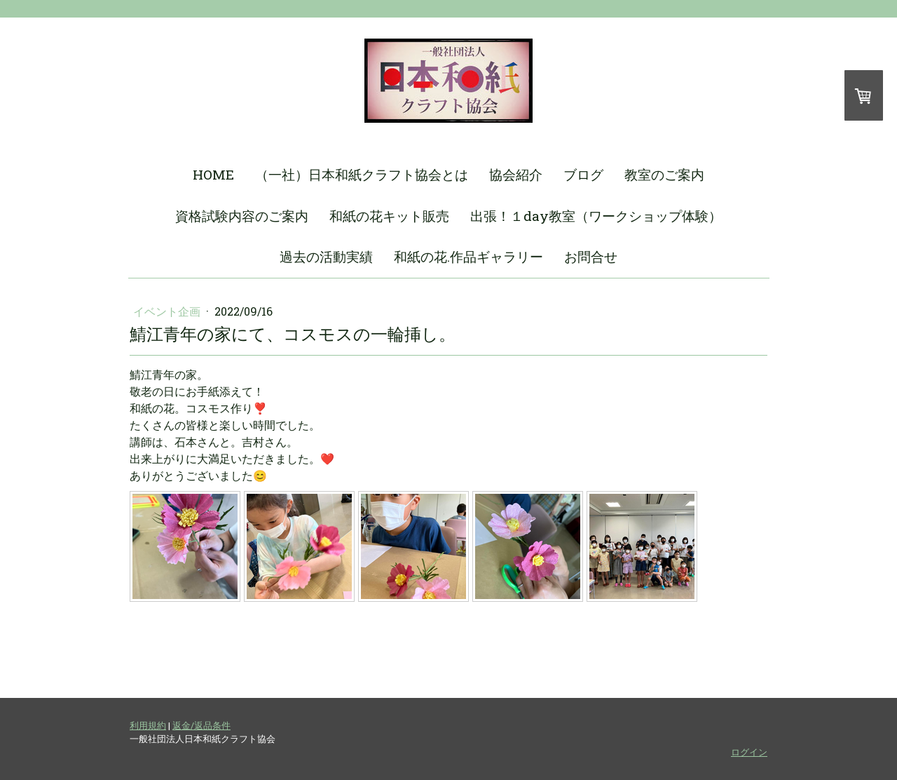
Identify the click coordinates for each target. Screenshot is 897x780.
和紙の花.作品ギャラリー (468, 256)
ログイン (749, 752)
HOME (213, 174)
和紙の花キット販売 (389, 215)
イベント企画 (168, 311)
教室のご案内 (664, 174)
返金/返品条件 (201, 725)
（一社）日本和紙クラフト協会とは (361, 174)
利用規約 (148, 725)
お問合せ (590, 256)
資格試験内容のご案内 (241, 215)
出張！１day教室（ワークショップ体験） (596, 215)
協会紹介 (515, 174)
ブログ (583, 174)
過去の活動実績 (326, 256)
